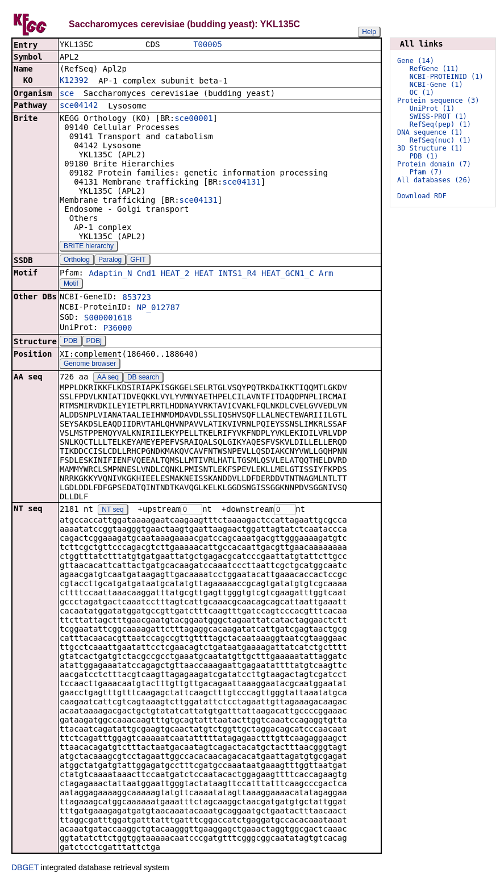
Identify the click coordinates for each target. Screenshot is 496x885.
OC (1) (422, 93)
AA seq (108, 378)
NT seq (112, 511)
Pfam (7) (426, 172)
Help (369, 32)
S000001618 (108, 318)
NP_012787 (158, 308)
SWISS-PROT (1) (438, 116)
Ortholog (77, 261)
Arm (326, 274)
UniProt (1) (432, 108)
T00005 (207, 45)
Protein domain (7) (434, 164)
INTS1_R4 (237, 274)
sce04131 (241, 182)
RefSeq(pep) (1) (440, 124)
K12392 (74, 81)
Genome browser (90, 365)
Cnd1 (146, 274)
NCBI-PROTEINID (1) (447, 77)
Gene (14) (415, 61)
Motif (71, 285)
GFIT (137, 261)
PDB (71, 342)
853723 (136, 298)
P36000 (117, 328)
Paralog (110, 261)
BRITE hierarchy (89, 247)
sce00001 (193, 119)
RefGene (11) (434, 69)
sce (67, 94)
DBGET (25, 869)
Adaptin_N (110, 274)
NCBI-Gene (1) (436, 85)
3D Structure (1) (430, 148)
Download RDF (422, 196)
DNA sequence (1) (430, 132)
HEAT (204, 274)
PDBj (94, 342)
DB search (143, 378)
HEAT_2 (175, 274)
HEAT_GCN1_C (287, 274)
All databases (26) (434, 180)
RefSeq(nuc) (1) (440, 140)
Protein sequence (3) (438, 101)
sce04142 (79, 106)
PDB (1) (424, 156)
